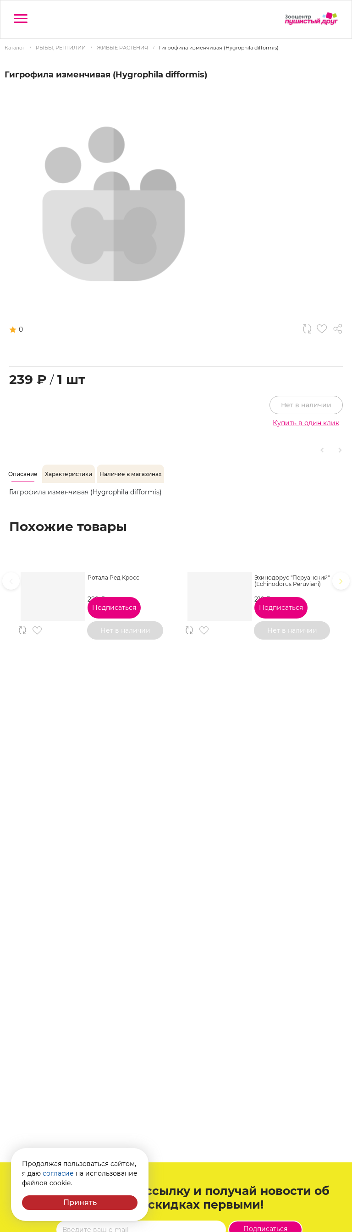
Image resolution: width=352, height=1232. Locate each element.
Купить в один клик (306, 423)
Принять (80, 1202)
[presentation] (11, 581)
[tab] (23, 474)
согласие (58, 1173)
